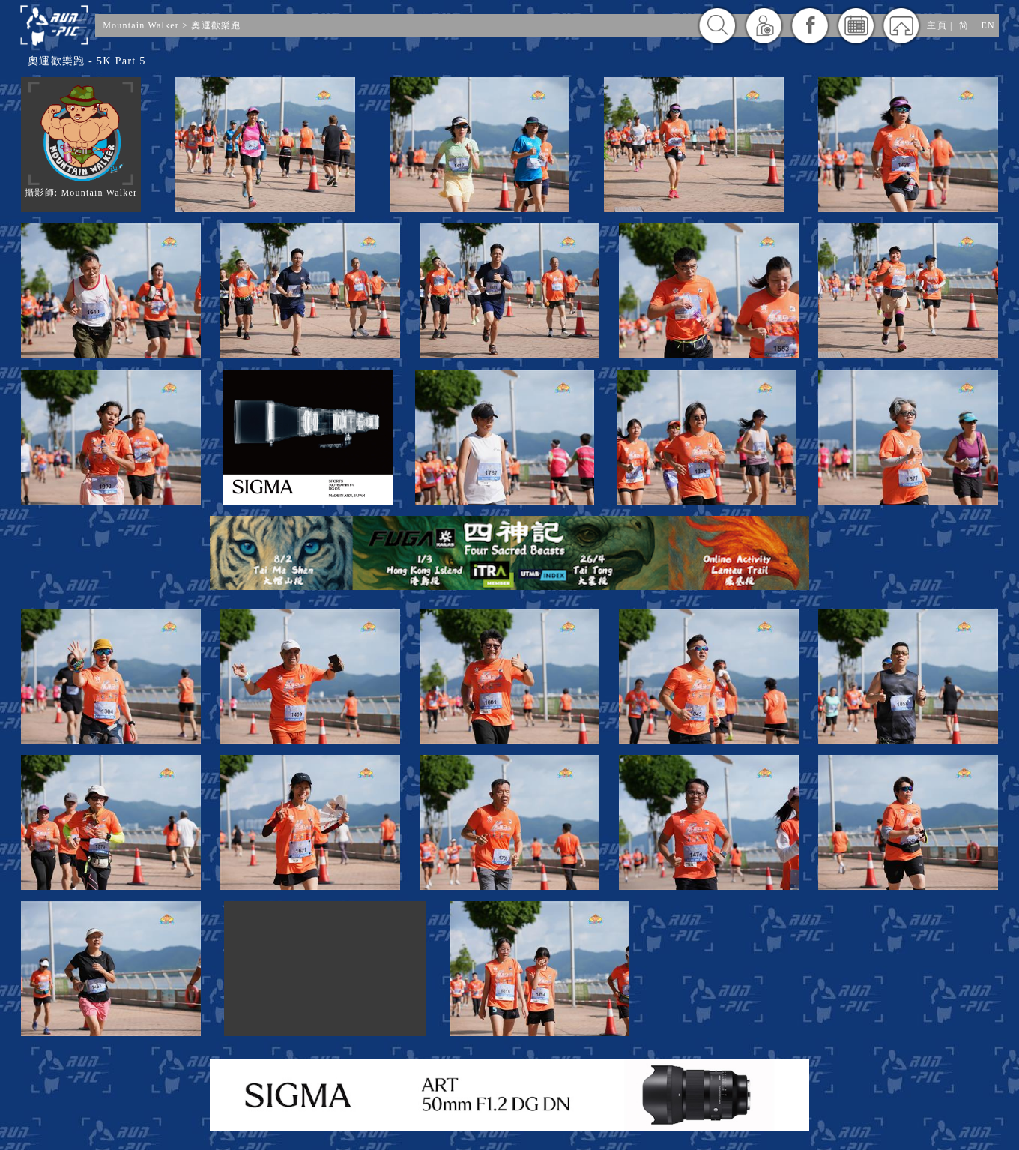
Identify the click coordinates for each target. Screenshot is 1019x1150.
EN (987, 25)
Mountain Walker (141, 25)
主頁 (936, 25)
